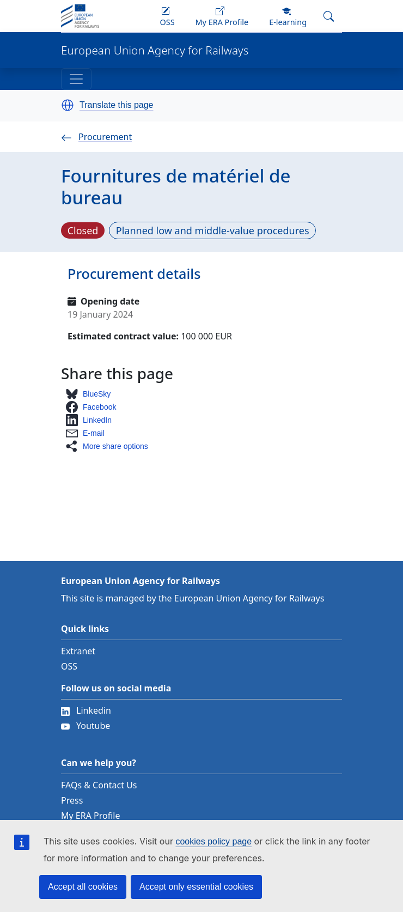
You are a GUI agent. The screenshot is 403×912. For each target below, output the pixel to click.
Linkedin (86, 710)
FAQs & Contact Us (99, 785)
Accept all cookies (83, 886)
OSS (69, 666)
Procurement (96, 137)
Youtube (85, 726)
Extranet (78, 651)
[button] (67, 105)
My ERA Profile (90, 816)
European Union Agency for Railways (155, 50)
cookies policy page (213, 841)
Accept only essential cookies (196, 886)
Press (72, 800)
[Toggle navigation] (76, 79)
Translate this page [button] (116, 105)
